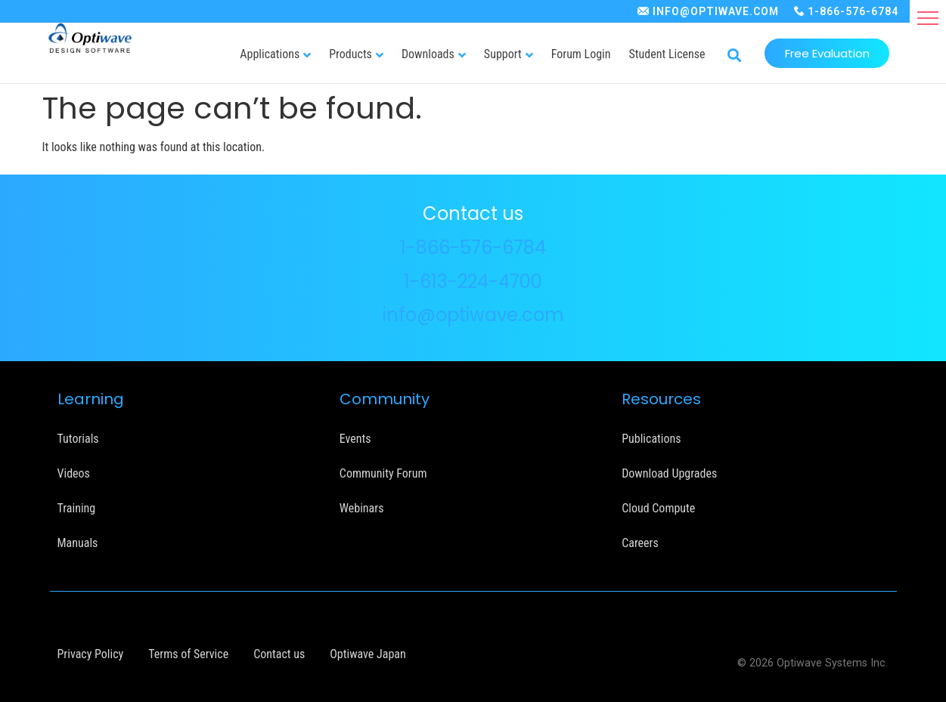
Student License (667, 54)
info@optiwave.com (473, 314)
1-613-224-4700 (473, 281)
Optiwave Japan (367, 654)
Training (76, 508)
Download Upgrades (669, 473)
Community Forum (383, 473)
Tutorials (78, 438)
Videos (73, 473)
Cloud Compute (658, 508)
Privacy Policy (90, 654)
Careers (640, 543)
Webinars (362, 508)
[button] (928, 18)
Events (355, 438)
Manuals (77, 543)
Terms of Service (188, 654)
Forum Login (581, 54)
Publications (651, 438)
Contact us (279, 654)
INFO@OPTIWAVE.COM (716, 11)
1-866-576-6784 (853, 11)
